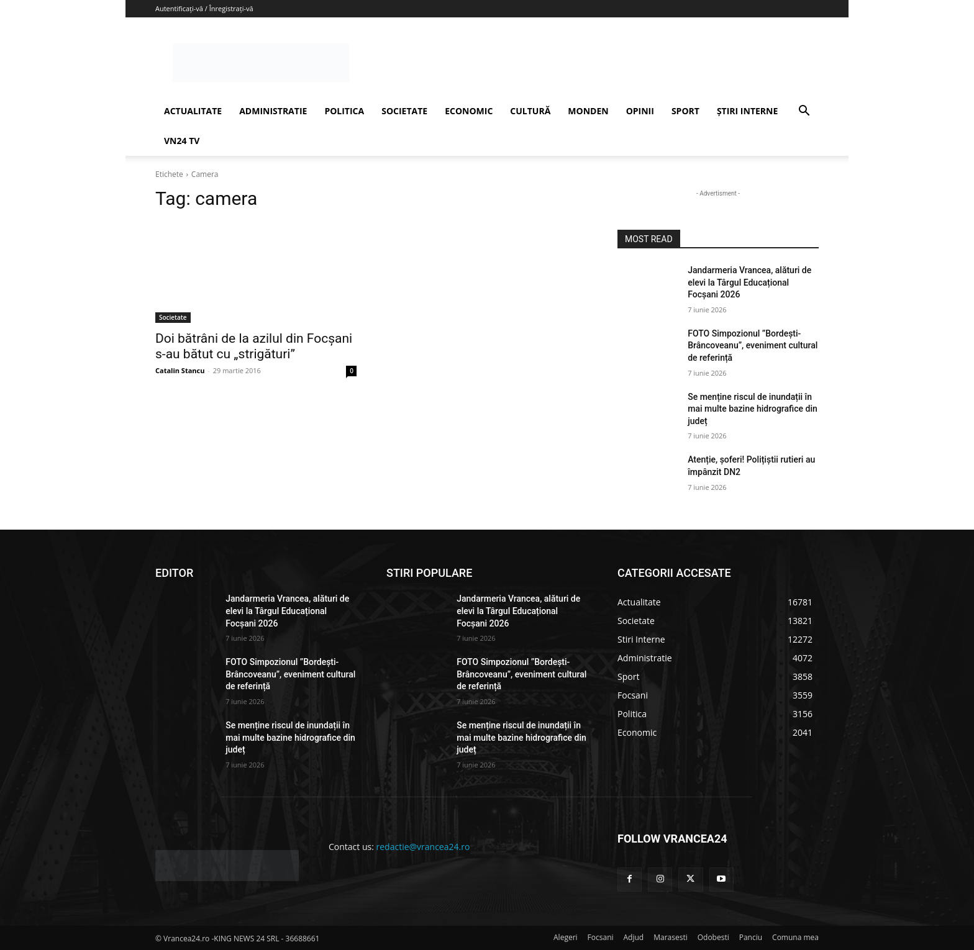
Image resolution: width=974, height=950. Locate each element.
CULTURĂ (530, 111)
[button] (804, 112)
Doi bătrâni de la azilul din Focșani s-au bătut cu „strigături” (253, 346)
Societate (173, 317)
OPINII (640, 111)
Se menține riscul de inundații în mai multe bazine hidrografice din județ (752, 409)
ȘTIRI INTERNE (747, 111)
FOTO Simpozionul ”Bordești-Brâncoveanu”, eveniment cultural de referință (752, 345)
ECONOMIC (469, 111)
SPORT (685, 111)
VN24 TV (181, 141)
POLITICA (344, 111)
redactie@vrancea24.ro (423, 847)
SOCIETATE (404, 111)
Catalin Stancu (179, 370)
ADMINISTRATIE (273, 111)
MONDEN (588, 111)
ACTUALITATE (193, 111)
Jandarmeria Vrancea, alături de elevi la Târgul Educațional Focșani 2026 (749, 282)
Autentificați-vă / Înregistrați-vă (204, 8)
